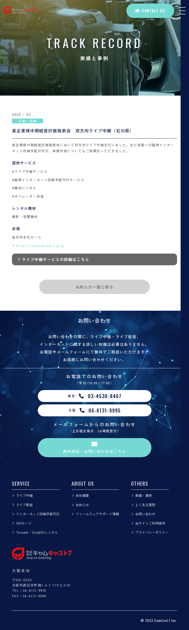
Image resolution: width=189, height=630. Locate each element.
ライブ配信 (24, 504)
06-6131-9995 (34, 590)
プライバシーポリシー (152, 532)
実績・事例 (143, 495)
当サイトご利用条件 (150, 523)
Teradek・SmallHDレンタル (37, 532)
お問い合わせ (145, 513)
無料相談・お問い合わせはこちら (94, 447)
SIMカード (24, 523)
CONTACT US (150, 11)
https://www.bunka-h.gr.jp (40, 245)
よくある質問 (145, 504)
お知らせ (82, 504)
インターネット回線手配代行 (38, 513)
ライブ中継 (24, 495)
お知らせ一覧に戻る (94, 287)
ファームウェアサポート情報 (97, 513)
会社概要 (82, 495)
